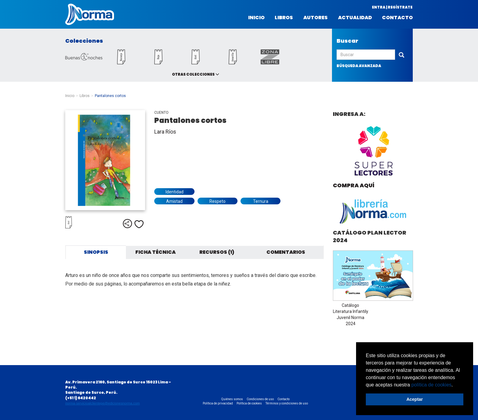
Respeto (217, 201)
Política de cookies (249, 403)
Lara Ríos (165, 131)
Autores (315, 17)
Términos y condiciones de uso (287, 403)
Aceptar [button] (414, 399)
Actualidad (355, 17)
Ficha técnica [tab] (155, 252)
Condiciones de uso (260, 399)
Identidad (175, 191)
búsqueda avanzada (359, 65)
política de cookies (431, 384)
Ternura (260, 201)
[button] (455, 385)
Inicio (256, 17)
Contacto (397, 17)
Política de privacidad (218, 403)
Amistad (174, 201)
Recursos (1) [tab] (216, 252)
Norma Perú (89, 14)
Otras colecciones (193, 74)
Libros (284, 17)
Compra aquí (353, 185)
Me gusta (139, 224)
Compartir (127, 223)
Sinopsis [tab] (96, 252)
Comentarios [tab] (285, 252)
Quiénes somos (232, 399)
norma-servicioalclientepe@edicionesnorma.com (102, 403)
